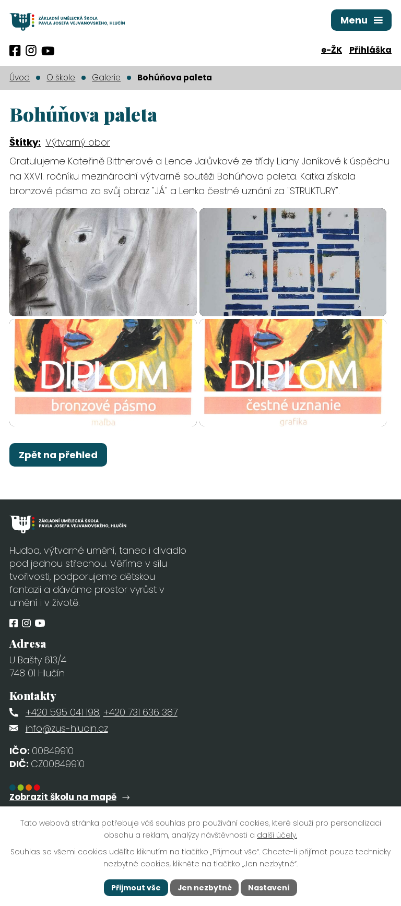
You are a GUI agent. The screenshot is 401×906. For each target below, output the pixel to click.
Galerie (106, 77)
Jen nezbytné (204, 887)
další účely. (277, 835)
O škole (60, 77)
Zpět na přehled (58, 468)
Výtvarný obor (77, 142)
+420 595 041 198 (62, 726)
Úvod (19, 77)
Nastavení (269, 887)
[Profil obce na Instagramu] (31, 50)
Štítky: (25, 142)
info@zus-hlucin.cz (67, 741)
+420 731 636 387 (140, 726)
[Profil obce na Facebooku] (15, 50)
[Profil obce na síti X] (47, 50)
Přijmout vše (135, 887)
